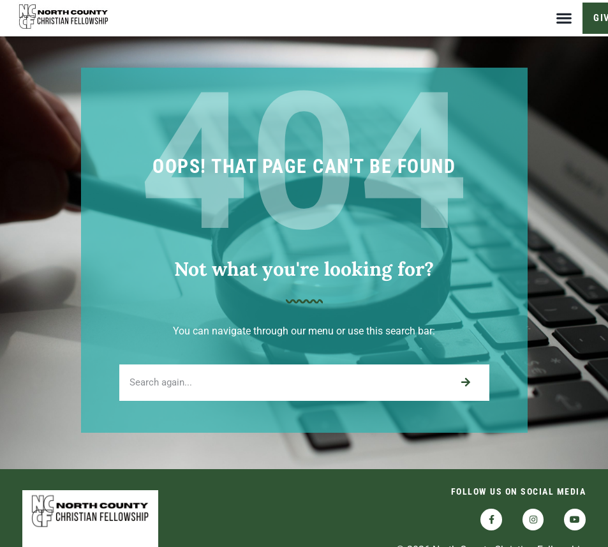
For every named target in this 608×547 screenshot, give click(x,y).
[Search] (465, 388)
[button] (563, 18)
